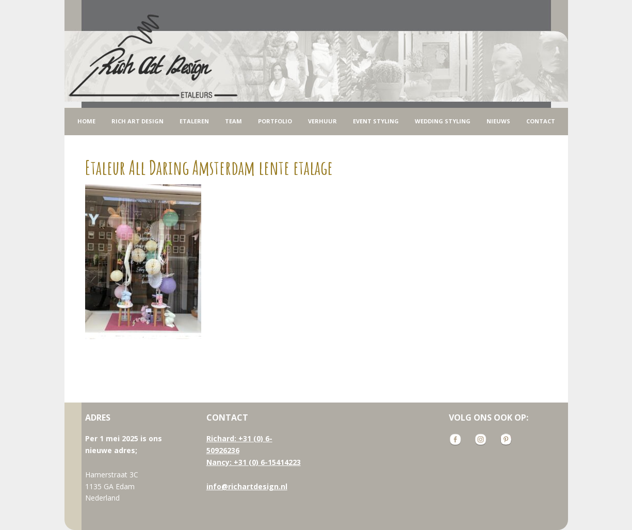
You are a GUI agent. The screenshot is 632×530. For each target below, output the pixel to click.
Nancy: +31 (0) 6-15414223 (253, 462)
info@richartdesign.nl (246, 486)
